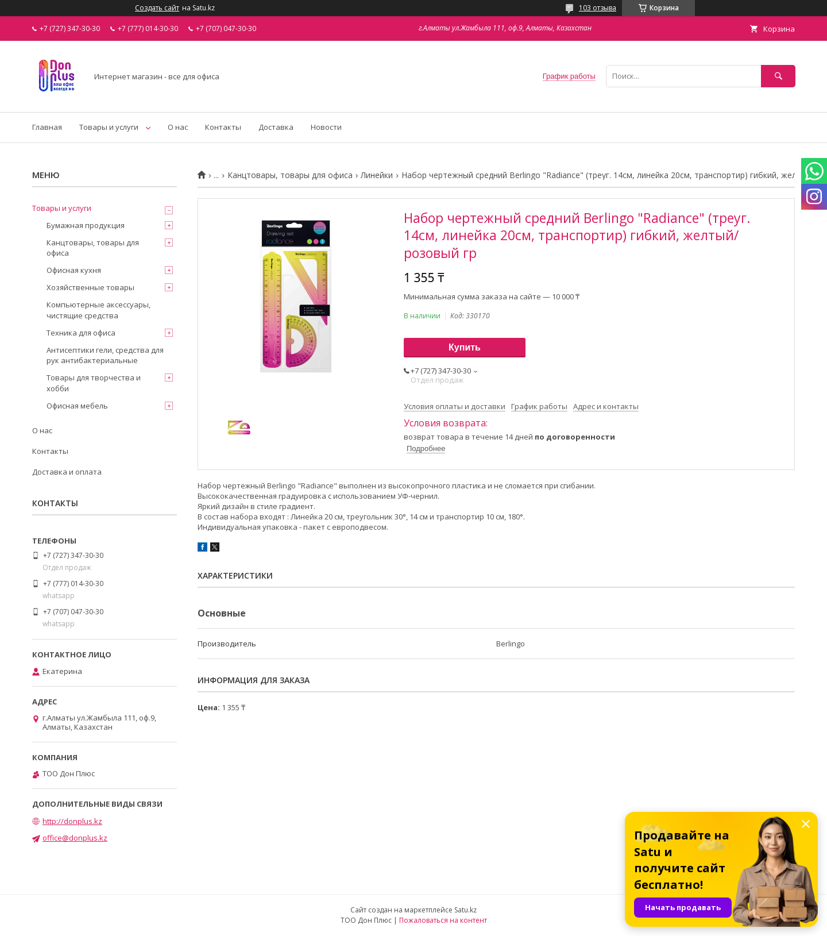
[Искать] (778, 76)
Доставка (275, 127)
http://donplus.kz (72, 821)
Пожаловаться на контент (443, 920)
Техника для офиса (81, 333)
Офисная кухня (74, 270)
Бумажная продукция (86, 225)
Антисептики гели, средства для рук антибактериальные (105, 355)
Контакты (223, 127)
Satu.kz (465, 910)
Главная (47, 127)
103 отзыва (597, 8)
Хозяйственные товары (90, 287)
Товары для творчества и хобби (94, 382)
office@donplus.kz (74, 837)
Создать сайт (157, 8)
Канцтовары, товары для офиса (290, 175)
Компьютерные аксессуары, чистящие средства (98, 309)
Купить (465, 347)
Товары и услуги (108, 127)
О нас (178, 127)
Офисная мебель (77, 405)
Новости (326, 127)
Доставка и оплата (67, 472)
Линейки (377, 175)
